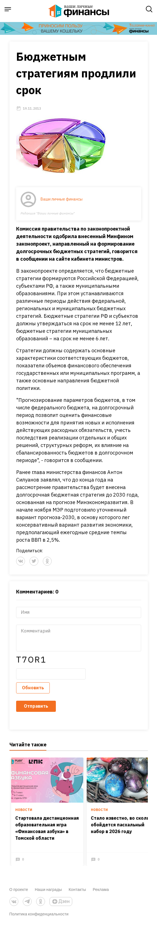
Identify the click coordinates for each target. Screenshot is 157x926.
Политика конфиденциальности (39, 914)
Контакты (77, 889)
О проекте (18, 889)
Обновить (33, 687)
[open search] (149, 9)
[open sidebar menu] (7, 9)
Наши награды (48, 889)
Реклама (101, 889)
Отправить (36, 706)
